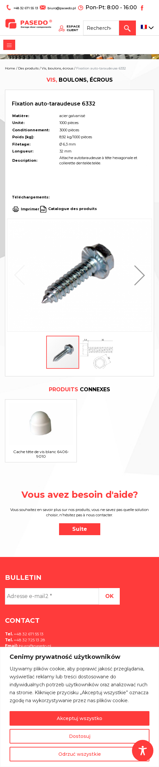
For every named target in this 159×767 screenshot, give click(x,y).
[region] (79, 707)
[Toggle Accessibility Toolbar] (142, 750)
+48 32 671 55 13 (22, 5)
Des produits (28, 68)
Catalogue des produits (72, 209)
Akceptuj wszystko (79, 718)
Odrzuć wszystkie (79, 754)
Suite (79, 529)
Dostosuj (79, 736)
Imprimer (30, 209)
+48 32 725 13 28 (29, 639)
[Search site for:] (107, 21)
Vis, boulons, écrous (57, 68)
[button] (138, 275)
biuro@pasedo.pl (54, 5)
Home (10, 68)
